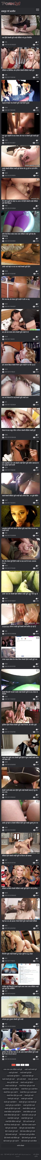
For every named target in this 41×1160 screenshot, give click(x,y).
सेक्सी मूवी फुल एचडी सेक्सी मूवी (27, 1102)
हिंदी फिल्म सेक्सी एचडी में (29, 1125)
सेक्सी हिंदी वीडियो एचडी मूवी (13, 1122)
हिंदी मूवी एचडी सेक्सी (11, 1128)
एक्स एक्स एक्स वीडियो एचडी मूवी (12, 1070)
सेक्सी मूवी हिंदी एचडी (29, 1105)
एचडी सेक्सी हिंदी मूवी (27, 1076)
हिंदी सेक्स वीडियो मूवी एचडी (27, 1131)
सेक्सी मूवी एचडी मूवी (13, 1099)
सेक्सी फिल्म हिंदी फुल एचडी (14, 1096)
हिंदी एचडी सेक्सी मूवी (29, 1122)
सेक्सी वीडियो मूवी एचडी (29, 1112)
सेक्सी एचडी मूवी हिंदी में (27, 1083)
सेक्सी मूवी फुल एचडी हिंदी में (13, 1105)
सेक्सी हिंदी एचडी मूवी (13, 1118)
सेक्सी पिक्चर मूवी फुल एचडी (27, 1086)
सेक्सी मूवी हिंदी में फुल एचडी (12, 1109)
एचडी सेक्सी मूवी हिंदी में (13, 1076)
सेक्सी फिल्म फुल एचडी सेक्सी (28, 1092)
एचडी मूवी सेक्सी (13, 1073)
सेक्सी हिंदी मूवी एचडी (27, 1118)
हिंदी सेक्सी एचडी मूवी (11, 1135)
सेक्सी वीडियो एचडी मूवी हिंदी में (12, 1112)
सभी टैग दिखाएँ (20, 1146)
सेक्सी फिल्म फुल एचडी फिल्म (29, 1089)
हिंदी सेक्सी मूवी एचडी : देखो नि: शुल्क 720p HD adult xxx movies (17, 1155)
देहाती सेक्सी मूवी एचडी (8, 1079)
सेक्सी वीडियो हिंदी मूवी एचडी (11, 1115)
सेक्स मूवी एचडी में (33, 1079)
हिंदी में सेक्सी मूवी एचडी (11, 1131)
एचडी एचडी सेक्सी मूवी (31, 1070)
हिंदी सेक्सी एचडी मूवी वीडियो (27, 1135)
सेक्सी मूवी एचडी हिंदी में (10, 1102)
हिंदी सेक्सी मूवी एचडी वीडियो (29, 1141)
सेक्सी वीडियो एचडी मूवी (29, 1109)
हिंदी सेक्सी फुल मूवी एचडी (29, 1138)
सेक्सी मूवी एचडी (29, 1096)
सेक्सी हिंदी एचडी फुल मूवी (29, 1115)
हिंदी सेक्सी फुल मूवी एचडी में (11, 1141)
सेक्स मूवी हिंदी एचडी (12, 1083)
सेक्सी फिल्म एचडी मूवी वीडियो (11, 1089)
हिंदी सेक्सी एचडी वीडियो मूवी (11, 1138)
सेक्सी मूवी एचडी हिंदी (27, 1099)
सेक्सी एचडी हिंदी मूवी (11, 1086)
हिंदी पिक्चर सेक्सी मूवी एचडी (12, 1125)
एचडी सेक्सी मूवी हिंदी (25, 1073)
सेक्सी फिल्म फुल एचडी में (11, 1092)
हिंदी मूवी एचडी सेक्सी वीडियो (27, 1128)
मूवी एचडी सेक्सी (21, 1079)
